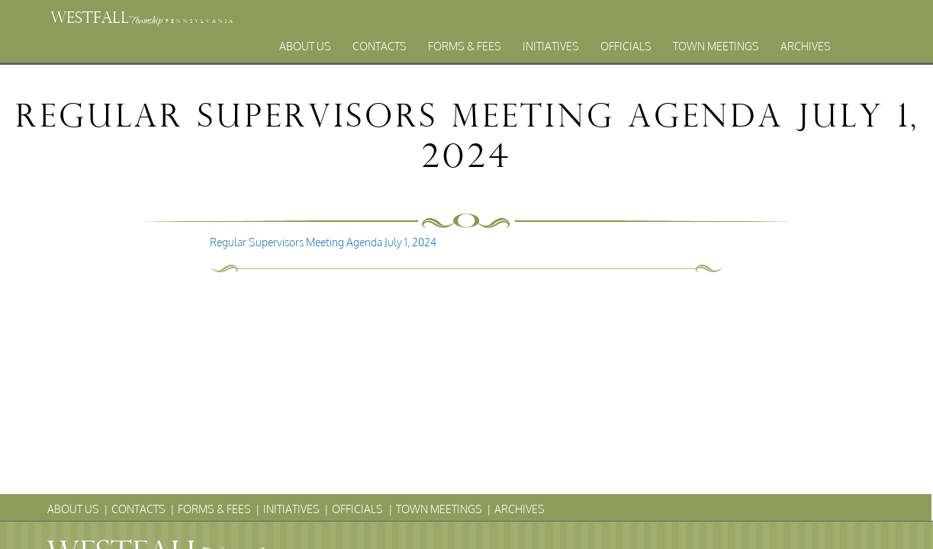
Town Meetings (716, 46)
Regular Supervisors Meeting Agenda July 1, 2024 (323, 242)
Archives (805, 46)
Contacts (379, 46)
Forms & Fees (464, 46)
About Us (305, 46)
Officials (625, 46)
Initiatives (551, 46)
